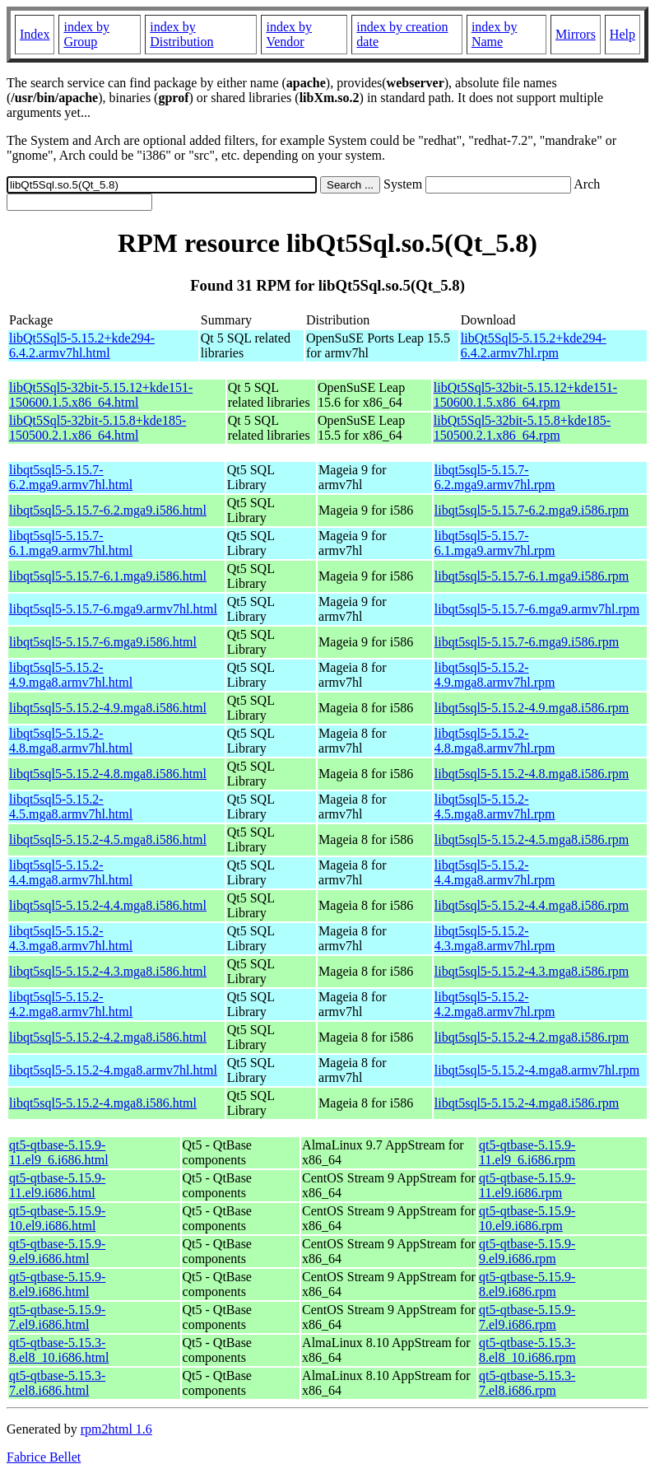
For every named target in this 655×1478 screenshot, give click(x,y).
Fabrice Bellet (44, 1457)
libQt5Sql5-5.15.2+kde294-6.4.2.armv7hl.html (82, 345)
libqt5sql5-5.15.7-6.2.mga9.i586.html (108, 510)
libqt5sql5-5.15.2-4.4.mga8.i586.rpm (531, 905)
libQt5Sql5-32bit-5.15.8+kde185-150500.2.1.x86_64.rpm (522, 427)
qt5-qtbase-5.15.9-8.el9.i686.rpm (527, 1284)
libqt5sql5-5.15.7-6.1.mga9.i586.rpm (531, 576)
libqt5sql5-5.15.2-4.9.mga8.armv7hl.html (70, 674)
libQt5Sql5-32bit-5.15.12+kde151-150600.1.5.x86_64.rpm (525, 394)
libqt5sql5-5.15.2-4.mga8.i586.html (103, 1103)
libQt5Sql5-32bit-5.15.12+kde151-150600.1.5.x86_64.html (101, 394)
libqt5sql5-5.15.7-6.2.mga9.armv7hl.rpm (494, 477)
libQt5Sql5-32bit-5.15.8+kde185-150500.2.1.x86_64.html (97, 427)
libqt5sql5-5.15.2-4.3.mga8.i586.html (108, 971)
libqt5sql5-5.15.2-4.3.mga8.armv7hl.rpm (494, 938)
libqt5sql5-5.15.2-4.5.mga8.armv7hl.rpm (494, 806)
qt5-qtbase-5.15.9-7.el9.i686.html (57, 1317)
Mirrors (575, 34)
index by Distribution (181, 34)
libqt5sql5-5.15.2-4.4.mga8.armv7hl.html (70, 872)
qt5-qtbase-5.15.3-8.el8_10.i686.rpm (527, 1350)
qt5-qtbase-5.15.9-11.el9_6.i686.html (59, 1152)
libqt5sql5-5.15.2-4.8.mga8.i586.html (108, 774)
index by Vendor (289, 34)
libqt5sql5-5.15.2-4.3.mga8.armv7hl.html (70, 938)
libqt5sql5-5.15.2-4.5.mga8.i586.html (108, 839)
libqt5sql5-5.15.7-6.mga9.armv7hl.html (113, 609)
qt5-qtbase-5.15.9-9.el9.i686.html (57, 1251)
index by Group (86, 34)
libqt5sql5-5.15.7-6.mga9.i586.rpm (526, 642)
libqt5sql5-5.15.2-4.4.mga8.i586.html (108, 905)
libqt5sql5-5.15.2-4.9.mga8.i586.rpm (531, 708)
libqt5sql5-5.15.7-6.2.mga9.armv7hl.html (70, 477)
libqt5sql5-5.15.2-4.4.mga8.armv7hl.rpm (494, 872)
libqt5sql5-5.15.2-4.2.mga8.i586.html (108, 1037)
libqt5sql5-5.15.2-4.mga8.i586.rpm (526, 1103)
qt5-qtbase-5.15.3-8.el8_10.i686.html (59, 1350)
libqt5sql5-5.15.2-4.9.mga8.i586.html (108, 708)
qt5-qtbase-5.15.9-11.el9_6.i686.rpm (527, 1152)
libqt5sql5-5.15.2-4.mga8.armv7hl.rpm (536, 1070)
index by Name (495, 34)
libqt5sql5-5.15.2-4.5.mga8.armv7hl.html (70, 806)
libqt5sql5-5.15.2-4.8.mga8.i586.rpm (531, 774)
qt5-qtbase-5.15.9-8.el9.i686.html (57, 1284)
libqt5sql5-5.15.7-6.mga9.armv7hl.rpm (536, 609)
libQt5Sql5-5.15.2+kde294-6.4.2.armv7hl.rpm (533, 345)
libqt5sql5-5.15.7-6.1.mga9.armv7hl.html (70, 543)
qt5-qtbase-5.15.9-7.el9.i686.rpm (527, 1317)
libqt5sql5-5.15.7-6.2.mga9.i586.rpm (531, 510)
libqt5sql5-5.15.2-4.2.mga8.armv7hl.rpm (494, 1004)
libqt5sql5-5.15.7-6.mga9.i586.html (103, 642)
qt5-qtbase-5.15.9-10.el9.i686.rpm (527, 1218)
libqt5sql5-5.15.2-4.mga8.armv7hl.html (113, 1070)
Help (622, 34)
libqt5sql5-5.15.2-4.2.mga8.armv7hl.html (70, 1004)
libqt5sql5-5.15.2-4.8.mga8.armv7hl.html (70, 740)
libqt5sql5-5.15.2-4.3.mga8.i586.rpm (531, 971)
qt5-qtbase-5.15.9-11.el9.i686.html (57, 1185)
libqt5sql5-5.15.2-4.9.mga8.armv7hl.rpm (494, 674)
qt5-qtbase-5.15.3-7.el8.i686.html (57, 1382)
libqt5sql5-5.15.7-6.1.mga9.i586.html (108, 576)
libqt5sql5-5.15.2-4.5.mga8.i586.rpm (531, 839)
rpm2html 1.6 (116, 1429)
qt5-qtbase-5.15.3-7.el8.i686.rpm (527, 1382)
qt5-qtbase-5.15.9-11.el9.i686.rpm (527, 1185)
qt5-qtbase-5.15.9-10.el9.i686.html (57, 1218)
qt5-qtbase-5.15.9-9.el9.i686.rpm (527, 1251)
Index (34, 34)
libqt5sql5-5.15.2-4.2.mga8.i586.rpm (531, 1037)
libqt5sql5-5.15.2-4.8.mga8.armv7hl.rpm (494, 740)
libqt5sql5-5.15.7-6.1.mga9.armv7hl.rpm (494, 543)
